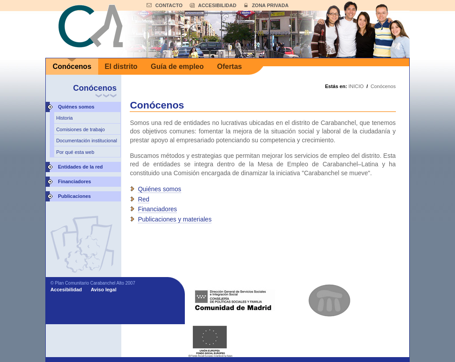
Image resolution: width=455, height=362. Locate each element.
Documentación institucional (86, 140)
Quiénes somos (76, 106)
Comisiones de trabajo (80, 129)
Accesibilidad (66, 289)
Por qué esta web (75, 152)
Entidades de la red (80, 166)
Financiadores (74, 181)
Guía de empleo (177, 66)
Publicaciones (74, 196)
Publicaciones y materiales (175, 219)
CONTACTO (168, 5)
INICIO (355, 86)
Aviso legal (103, 289)
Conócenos (71, 66)
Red (143, 199)
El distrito (121, 66)
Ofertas (229, 66)
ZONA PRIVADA (270, 5)
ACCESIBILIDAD (217, 5)
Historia (64, 118)
